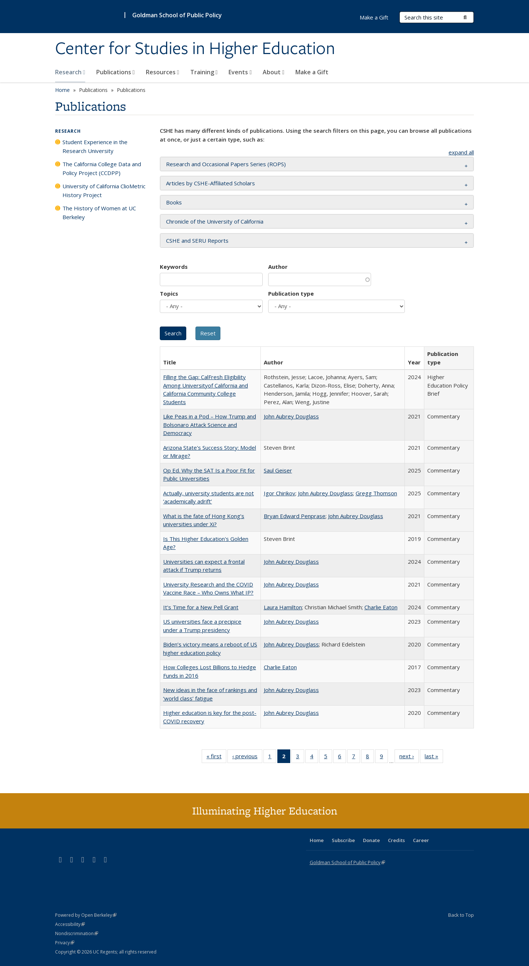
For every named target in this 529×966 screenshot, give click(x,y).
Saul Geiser (278, 470)
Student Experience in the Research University (94, 146)
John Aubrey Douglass (291, 416)
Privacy (64, 943)
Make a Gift (311, 72)
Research (70, 72)
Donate (371, 840)
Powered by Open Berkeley (85, 915)
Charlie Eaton (380, 607)
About (273, 72)
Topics (169, 293)
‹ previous (247, 757)
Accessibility (70, 924)
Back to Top (461, 915)
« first (216, 757)
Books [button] (174, 202)
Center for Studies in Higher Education (195, 49)
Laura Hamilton (283, 607)
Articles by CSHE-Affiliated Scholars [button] (210, 183)
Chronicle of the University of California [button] (214, 221)
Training (204, 72)
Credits (396, 840)
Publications (115, 72)
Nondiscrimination (76, 933)
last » (434, 757)
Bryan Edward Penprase (294, 516)
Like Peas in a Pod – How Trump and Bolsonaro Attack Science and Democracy (209, 424)
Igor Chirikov (279, 493)
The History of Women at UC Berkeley (99, 212)
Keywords (174, 266)
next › (409, 757)
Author (278, 266)
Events (240, 72)
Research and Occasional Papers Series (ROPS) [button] (226, 164)
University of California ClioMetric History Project (103, 190)
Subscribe (343, 840)
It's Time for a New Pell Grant (200, 607)
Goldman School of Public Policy (177, 15)
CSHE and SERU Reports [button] (197, 240)
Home (62, 89)
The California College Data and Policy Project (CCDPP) (101, 168)
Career (421, 840)
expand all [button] (461, 152)
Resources (162, 72)
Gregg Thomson (376, 493)
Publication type (291, 293)
